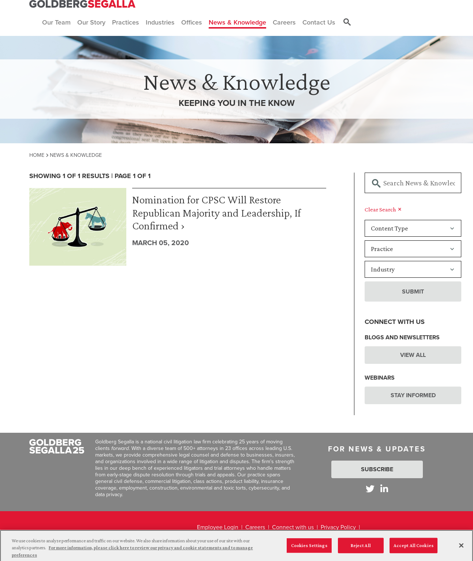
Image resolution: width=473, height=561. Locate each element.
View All (413, 355)
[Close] (461, 548)
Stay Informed (413, 395)
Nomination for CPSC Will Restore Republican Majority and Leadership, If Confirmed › (216, 212)
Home (36, 155)
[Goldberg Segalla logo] (82, 4)
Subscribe (377, 469)
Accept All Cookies (413, 548)
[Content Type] (413, 228)
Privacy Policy (338, 527)
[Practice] (413, 249)
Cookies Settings (309, 548)
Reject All (361, 548)
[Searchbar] (413, 183)
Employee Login (217, 527)
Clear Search (383, 209)
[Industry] (413, 269)
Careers (255, 527)
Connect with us (293, 527)
